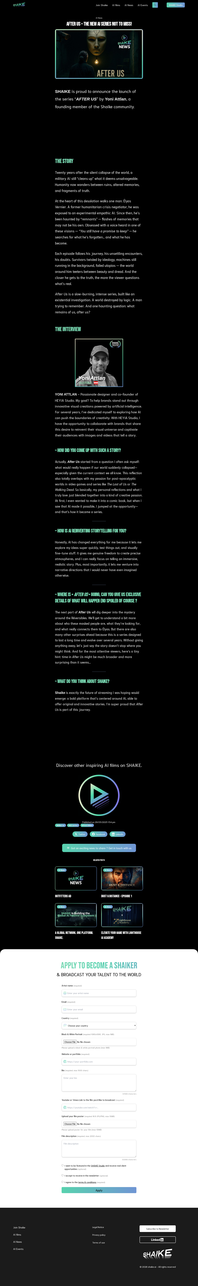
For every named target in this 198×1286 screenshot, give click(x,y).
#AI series (73, 825)
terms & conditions (87, 1182)
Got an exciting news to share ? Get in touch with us (99, 848)
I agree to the (84, 1182)
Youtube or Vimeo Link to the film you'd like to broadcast (93, 1099)
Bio (75, 1070)
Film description (81, 1135)
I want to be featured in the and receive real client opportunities (95, 1167)
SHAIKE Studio (176, 5)
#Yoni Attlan (87, 825)
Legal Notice (98, 1227)
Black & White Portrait (88, 1034)
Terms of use (98, 1242)
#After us (60, 825)
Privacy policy (98, 1234)
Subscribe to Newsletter (157, 1228)
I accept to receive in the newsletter (86, 1175)
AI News (129, 5)
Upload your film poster (88, 1116)
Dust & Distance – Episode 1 (116, 896)
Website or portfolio (76, 1053)
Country (70, 1017)
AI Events (143, 5)
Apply (99, 1190)
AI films (116, 5)
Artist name (72, 985)
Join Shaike (102, 5)
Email (68, 1001)
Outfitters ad (63, 896)
